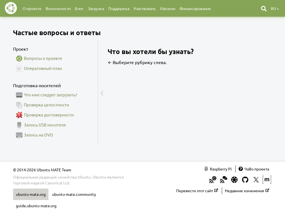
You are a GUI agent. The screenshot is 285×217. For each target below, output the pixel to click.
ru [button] (275, 8)
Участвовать (145, 8)
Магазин (167, 8)
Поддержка (118, 8)
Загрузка (96, 8)
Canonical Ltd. (57, 182)
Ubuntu (99, 176)
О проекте (32, 8)
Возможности (58, 8)
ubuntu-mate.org (31, 194)
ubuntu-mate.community (74, 194)
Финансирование (195, 8)
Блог (79, 8)
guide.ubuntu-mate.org (36, 205)
